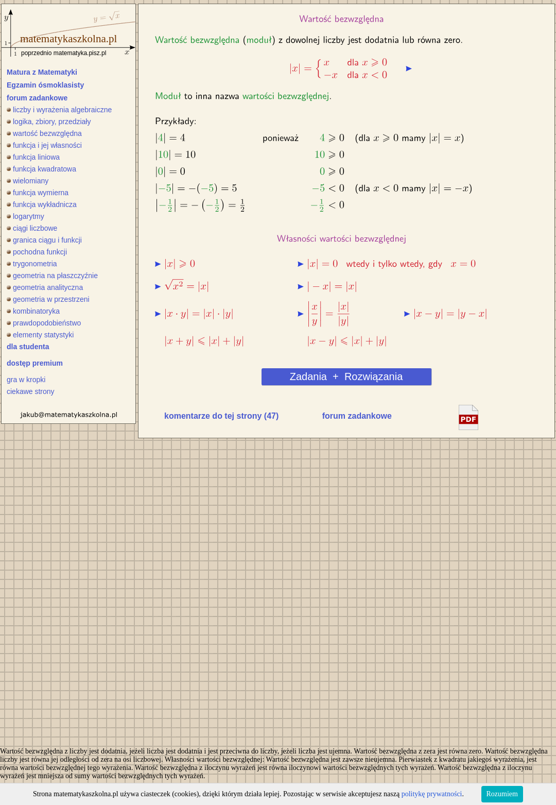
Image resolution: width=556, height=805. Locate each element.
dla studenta (28, 346)
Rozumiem (502, 794)
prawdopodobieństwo (44, 323)
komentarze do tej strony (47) (221, 416)
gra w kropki (26, 379)
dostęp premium (35, 363)
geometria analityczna (45, 287)
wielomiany (27, 181)
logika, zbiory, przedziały (49, 121)
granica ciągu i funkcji (44, 240)
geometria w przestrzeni (48, 299)
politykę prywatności (432, 794)
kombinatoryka (33, 311)
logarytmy (25, 216)
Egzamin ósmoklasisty (45, 85)
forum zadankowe (37, 98)
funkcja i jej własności (44, 145)
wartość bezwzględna (44, 133)
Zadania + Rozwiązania (346, 376)
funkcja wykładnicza (42, 204)
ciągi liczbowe (32, 228)
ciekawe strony (31, 391)
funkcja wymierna (37, 193)
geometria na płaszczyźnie (52, 275)
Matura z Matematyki (42, 72)
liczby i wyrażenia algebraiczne (59, 110)
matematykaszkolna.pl (68, 38)
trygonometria (32, 264)
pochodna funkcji (37, 252)
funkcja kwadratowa (41, 169)
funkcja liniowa (33, 157)
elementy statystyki (40, 335)
